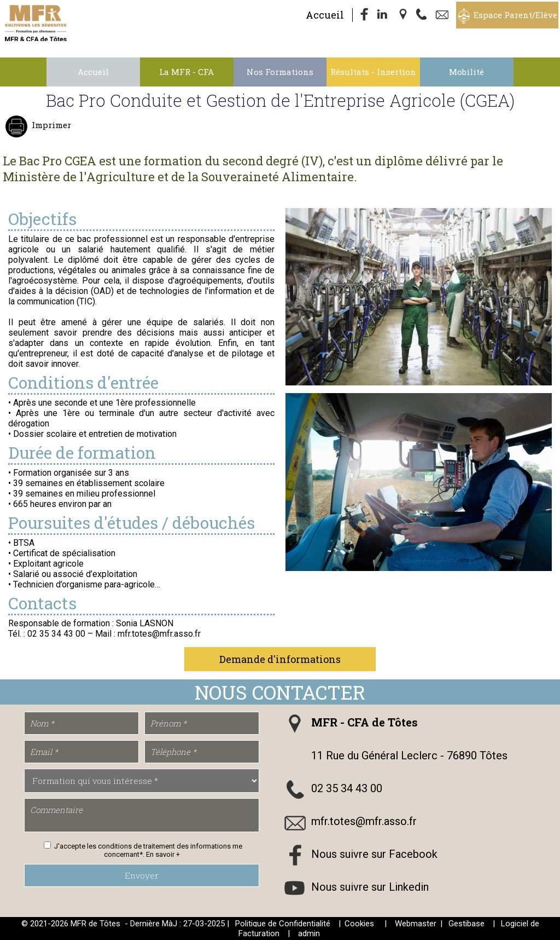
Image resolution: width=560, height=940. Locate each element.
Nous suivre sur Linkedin (370, 886)
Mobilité (466, 71)
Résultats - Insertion (373, 71)
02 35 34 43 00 (346, 788)
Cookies (359, 924)
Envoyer (142, 875)
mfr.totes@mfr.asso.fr (364, 821)
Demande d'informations (280, 659)
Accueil (325, 14)
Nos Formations (280, 71)
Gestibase (466, 924)
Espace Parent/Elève (515, 14)
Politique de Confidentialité (282, 924)
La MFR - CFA (186, 71)
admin (309, 933)
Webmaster (415, 924)
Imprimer (50, 124)
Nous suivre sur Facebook (374, 854)
